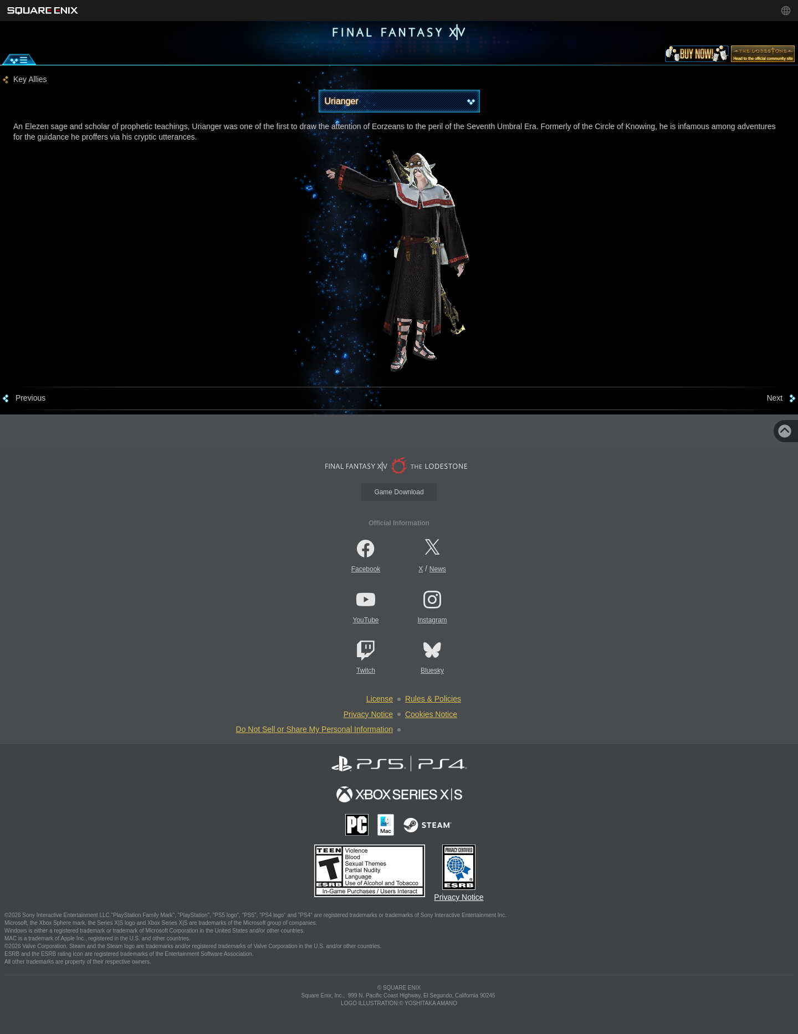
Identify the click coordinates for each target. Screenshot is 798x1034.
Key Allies (30, 79)
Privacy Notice (368, 714)
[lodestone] (763, 56)
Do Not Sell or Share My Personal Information (314, 729)
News (437, 569)
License (379, 698)
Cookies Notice (431, 714)
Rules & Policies (433, 698)
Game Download (398, 492)
